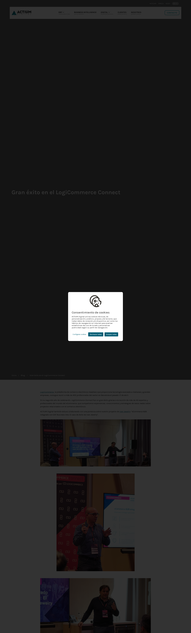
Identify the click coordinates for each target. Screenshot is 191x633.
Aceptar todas (111, 334)
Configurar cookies (79, 334)
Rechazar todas (96, 334)
